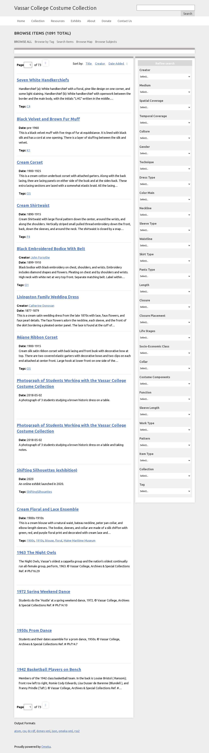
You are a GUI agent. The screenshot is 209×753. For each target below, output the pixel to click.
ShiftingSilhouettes (39, 491)
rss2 (77, 731)
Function (145, 392)
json (54, 731)
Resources (57, 21)
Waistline (145, 238)
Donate (106, 21)
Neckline (145, 208)
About (91, 21)
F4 (28, 236)
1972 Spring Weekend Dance (43, 591)
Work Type (146, 423)
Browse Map (84, 41)
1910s (40, 540)
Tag (142, 484)
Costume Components (154, 377)
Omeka (46, 746)
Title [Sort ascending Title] (89, 63)
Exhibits (76, 21)
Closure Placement (152, 315)
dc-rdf (31, 731)
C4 (28, 106)
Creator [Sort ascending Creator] (100, 63)
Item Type (146, 453)
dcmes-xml (43, 731)
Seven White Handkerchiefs (43, 80)
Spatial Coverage (151, 100)
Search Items (65, 41)
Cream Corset (30, 162)
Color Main (146, 192)
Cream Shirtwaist (33, 205)
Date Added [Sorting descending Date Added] (116, 63)
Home (21, 21)
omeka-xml (65, 731)
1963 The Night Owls (36, 552)
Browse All (23, 41)
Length (144, 284)
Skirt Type (146, 254)
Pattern (144, 438)
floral (58, 540)
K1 (28, 150)
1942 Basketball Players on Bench (49, 669)
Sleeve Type (148, 223)
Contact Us (125, 21)
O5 (29, 193)
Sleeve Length (149, 407)
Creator (144, 70)
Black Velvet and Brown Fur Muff (48, 119)
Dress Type (147, 177)
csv (24, 731)
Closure (144, 300)
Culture (144, 131)
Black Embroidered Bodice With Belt (51, 248)
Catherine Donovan (41, 305)
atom (17, 731)
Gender (144, 146)
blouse (49, 540)
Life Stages (147, 331)
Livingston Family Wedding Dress (48, 297)
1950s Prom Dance (34, 630)
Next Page (45, 63)
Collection (38, 21)
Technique (146, 162)
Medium (145, 85)
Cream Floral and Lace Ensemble (48, 509)
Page (24, 65)
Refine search (165, 63)
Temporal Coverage (153, 116)
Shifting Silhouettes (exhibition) (47, 470)
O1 (27, 284)
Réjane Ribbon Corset (37, 337)
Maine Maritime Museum (80, 540)
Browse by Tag (44, 41)
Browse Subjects (106, 41)
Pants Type (147, 269)
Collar (143, 361)
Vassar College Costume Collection (55, 8)
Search (187, 13)
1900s (31, 540)
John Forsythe (40, 257)
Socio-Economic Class (154, 346)
